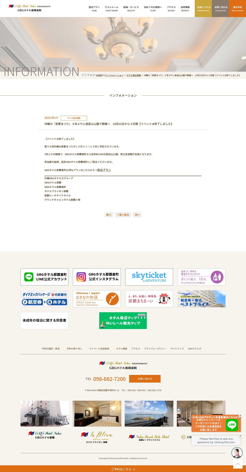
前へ (108, 214)
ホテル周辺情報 (133, 75)
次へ (137, 214)
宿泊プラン (104, 170)
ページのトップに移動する (238, 464)
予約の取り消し (74, 348)
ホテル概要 (121, 348)
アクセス (135, 348)
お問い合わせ (145, 378)
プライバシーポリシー (155, 348)
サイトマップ (177, 348)
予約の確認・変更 (51, 348)
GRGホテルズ (194, 348)
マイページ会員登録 (99, 348)
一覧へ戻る (123, 214)
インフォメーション (114, 75)
